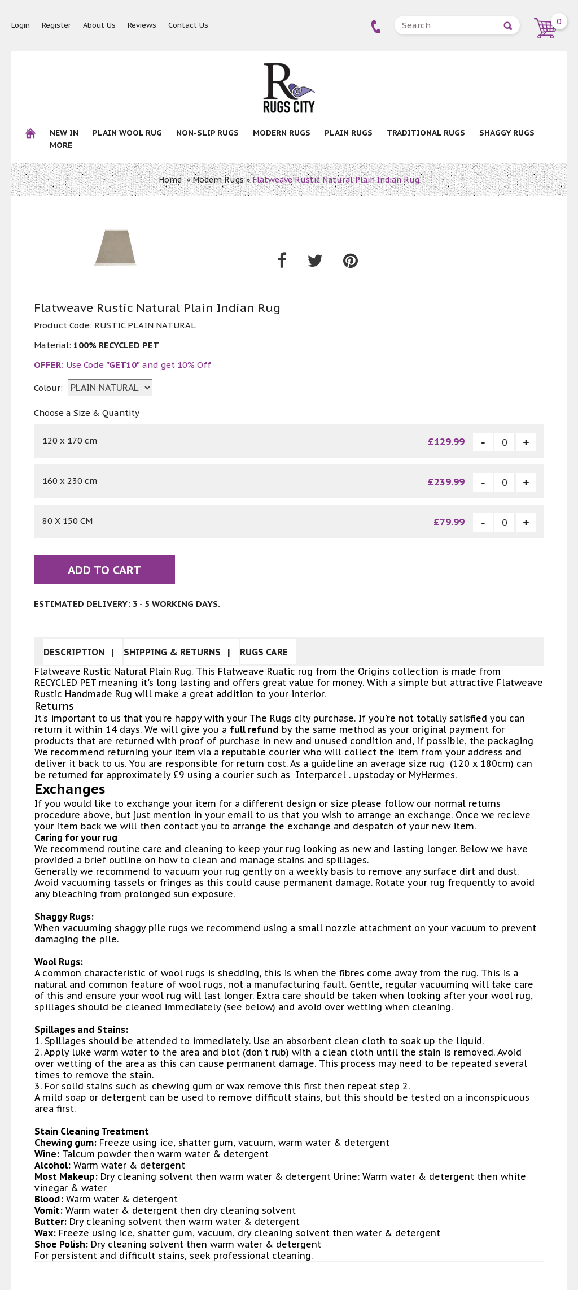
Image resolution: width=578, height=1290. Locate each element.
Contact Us (188, 25)
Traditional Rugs (426, 133)
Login (20, 25)
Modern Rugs (281, 133)
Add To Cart (104, 570)
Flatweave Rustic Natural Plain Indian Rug (335, 180)
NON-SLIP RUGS (207, 133)
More (61, 145)
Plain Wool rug (127, 133)
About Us (99, 25)
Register (56, 25)
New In (64, 133)
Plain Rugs (349, 133)
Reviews (142, 25)
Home (170, 180)
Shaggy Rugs (507, 133)
